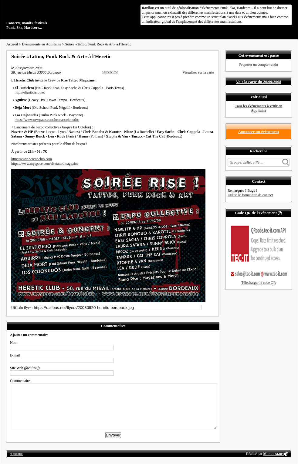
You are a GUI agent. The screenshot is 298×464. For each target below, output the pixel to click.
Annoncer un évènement (258, 131)
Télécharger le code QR (258, 282)
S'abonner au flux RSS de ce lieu (211, 56)
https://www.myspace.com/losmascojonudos (47, 120)
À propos (16, 454)
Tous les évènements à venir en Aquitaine (258, 108)
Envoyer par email (203, 56)
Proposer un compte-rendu (258, 64)
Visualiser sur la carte (198, 72)
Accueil (12, 44)
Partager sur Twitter (195, 56)
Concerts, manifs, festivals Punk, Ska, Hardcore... (45, 16)
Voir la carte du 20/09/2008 (258, 81)
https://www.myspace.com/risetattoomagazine (44, 163)
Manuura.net (273, 454)
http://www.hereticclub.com (31, 159)
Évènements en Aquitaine (41, 44)
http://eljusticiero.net (30, 92)
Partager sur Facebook (187, 56)
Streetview (110, 72)
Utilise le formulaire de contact (250, 195)
